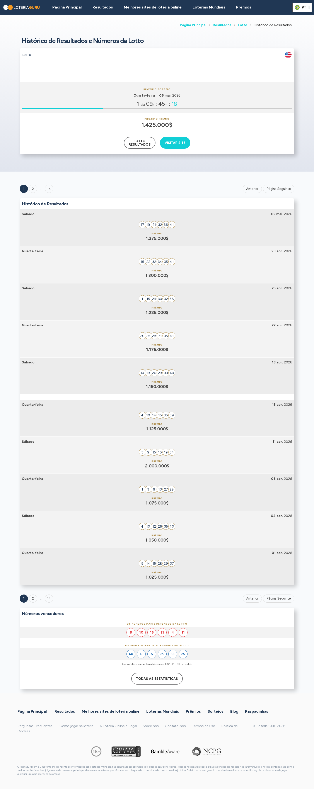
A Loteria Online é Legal (118, 726)
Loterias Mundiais (209, 7)
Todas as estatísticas (157, 679)
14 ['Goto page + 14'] (49, 189)
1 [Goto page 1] (23, 189)
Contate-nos (175, 726)
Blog (234, 711)
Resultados (222, 25)
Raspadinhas (256, 711)
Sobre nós (151, 726)
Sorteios (216, 711)
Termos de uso (203, 726)
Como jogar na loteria (76, 726)
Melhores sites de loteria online (153, 7)
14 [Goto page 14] (49, 598)
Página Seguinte (278, 189)
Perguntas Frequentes (35, 726)
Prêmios (243, 7)
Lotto (242, 25)
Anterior (252, 189)
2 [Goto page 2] (33, 189)
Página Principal (193, 25)
